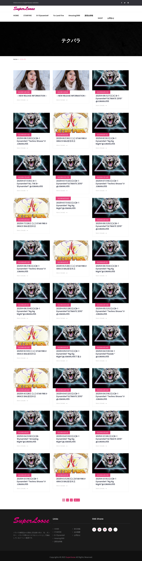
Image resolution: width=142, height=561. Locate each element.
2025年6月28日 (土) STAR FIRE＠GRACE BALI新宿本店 (71, 267)
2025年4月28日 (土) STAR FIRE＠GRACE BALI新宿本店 (32, 395)
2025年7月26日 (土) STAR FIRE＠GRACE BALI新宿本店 (32, 225)
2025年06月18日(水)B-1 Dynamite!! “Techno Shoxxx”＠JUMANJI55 (31, 269)
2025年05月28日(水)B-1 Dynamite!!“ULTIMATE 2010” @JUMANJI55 (69, 311)
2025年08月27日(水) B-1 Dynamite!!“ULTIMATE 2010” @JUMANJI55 (109, 98)
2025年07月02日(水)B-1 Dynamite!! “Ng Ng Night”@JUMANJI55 (67, 205)
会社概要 (76, 532)
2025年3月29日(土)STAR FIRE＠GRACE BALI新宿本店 (71, 480)
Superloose (70, 557)
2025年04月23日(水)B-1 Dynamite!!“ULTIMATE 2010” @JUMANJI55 (69, 396)
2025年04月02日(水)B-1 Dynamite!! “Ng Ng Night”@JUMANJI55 (67, 439)
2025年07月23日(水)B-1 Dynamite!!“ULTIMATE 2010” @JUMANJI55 (69, 183)
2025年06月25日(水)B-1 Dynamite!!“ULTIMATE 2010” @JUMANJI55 (109, 226)
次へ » (77, 500)
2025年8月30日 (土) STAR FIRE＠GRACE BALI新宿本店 (71, 139)
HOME (16, 15)
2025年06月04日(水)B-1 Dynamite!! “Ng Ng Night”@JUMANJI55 (107, 269)
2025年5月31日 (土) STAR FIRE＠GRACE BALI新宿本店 (32, 352)
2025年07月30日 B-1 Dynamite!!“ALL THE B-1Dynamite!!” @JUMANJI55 (30, 183)
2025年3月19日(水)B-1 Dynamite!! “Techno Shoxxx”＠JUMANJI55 (31, 481)
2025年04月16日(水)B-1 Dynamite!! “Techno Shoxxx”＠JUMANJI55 (110, 396)
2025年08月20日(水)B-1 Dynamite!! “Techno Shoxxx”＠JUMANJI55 (31, 141)
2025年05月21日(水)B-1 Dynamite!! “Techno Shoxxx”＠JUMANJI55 (110, 311)
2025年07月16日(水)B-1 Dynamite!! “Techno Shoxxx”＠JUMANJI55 (110, 183)
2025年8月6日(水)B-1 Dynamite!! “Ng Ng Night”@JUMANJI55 (106, 141)
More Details (22, 100)
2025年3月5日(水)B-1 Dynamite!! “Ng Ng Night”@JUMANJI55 (106, 481)
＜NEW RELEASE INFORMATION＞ (32, 95)
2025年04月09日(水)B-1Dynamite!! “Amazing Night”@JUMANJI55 (28, 439)
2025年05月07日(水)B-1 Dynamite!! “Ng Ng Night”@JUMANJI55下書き (68, 354)
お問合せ (110, 18)
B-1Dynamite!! (42, 15)
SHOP (100, 18)
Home (15, 59)
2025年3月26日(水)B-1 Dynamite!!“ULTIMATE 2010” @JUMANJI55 (109, 439)
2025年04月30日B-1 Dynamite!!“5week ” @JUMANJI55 (105, 354)
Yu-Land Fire (58, 15)
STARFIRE (27, 15)
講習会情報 (89, 15)
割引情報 (76, 529)
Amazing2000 (74, 15)
